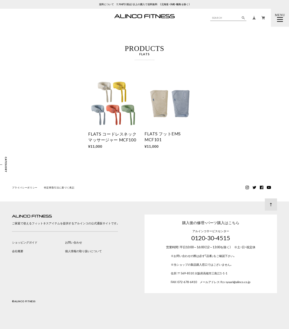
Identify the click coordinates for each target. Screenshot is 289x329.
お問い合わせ (73, 242)
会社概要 (17, 251)
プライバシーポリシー (24, 187)
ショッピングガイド (24, 242)
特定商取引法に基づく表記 (59, 187)
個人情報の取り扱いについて (83, 251)
